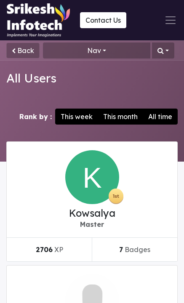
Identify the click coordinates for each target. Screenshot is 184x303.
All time (160, 116)
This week (77, 116)
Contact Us (103, 20)
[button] (163, 50)
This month (120, 116)
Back (23, 50)
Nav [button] (94, 50)
